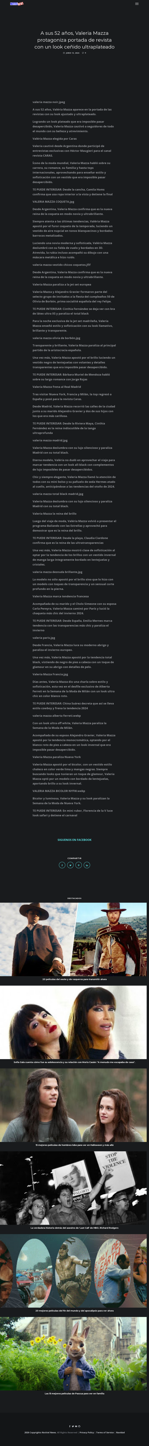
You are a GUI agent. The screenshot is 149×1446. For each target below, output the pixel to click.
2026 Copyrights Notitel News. (40, 1432)
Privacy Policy (87, 1432)
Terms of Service (105, 1432)
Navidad (120, 1432)
